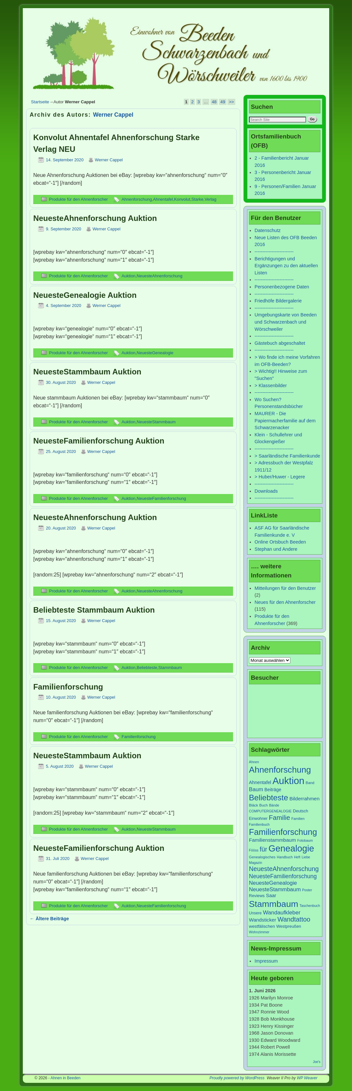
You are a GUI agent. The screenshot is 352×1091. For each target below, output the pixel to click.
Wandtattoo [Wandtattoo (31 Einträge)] (293, 919)
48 (214, 101)
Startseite (40, 101)
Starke (197, 199)
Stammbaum (170, 667)
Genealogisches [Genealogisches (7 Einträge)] (262, 857)
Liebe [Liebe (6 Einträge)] (305, 857)
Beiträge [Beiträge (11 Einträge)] (272, 789)
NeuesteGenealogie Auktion (85, 295)
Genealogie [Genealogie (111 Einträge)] (291, 848)
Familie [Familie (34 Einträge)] (279, 817)
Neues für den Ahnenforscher (285, 602)
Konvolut (182, 199)
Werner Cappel (113, 114)
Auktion (129, 275)
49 (222, 101)
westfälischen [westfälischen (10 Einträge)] (262, 926)
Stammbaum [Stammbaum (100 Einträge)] (273, 904)
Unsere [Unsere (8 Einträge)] (255, 913)
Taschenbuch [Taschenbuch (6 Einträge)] (310, 906)
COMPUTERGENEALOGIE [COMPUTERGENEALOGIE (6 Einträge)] (270, 811)
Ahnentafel (163, 199)
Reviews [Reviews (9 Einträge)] (257, 895)
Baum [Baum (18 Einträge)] (256, 789)
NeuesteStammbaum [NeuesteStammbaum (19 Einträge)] (275, 889)
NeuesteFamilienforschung (161, 498)
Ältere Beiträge (49, 918)
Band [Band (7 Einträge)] (310, 783)
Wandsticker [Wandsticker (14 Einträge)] (262, 920)
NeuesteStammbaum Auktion (87, 371)
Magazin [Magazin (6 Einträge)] (255, 863)
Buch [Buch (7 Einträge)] (263, 805)
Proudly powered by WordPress (237, 1078)
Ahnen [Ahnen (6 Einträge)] (254, 762)
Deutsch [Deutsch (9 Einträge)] (300, 810)
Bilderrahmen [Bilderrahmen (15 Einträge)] (304, 798)
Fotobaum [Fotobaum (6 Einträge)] (305, 840)
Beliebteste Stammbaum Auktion (94, 609)
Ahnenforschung (137, 199)
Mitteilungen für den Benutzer (285, 588)
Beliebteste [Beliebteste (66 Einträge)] (268, 797)
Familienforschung (68, 686)
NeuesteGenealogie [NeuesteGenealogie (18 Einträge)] (273, 883)
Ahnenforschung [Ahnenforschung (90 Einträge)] (280, 770)
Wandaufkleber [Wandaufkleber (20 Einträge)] (282, 912)
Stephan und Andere (276, 549)
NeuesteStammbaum (156, 421)
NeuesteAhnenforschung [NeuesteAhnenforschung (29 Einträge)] (284, 868)
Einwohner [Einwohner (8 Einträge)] (258, 818)
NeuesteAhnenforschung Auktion (95, 218)
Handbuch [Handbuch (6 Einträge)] (285, 857)
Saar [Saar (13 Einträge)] (271, 895)
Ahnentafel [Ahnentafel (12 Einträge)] (260, 782)
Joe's (316, 1062)
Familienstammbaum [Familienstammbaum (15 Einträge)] (272, 840)
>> (231, 101)
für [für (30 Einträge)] (263, 849)
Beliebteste (147, 667)
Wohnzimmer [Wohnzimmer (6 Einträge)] (259, 932)
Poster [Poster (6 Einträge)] (307, 890)
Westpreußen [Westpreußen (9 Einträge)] (288, 926)
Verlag (210, 199)
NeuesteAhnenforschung (159, 275)
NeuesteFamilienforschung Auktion (98, 440)
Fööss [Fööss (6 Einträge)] (253, 850)
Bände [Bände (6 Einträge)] (274, 805)
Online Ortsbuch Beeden (280, 542)
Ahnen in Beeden (66, 1078)
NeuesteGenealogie (155, 352)
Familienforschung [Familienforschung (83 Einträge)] (283, 831)
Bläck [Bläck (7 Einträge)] (253, 805)
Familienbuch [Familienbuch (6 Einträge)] (259, 824)
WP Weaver (307, 1078)
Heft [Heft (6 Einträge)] (297, 857)
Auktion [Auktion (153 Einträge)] (288, 780)
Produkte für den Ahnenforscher (78, 199)
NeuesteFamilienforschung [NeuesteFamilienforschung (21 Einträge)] (283, 876)
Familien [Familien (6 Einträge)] (297, 819)
